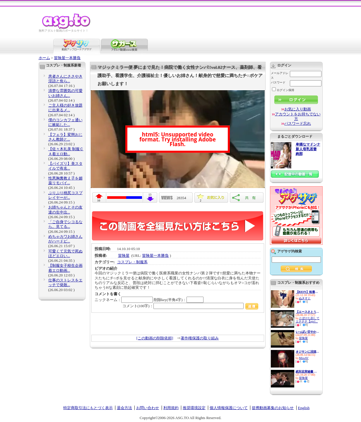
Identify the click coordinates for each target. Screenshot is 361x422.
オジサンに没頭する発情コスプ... (307, 351)
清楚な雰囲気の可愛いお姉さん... (65, 93)
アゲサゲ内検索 (289, 251)
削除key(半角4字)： (178, 300)
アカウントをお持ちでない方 (298, 116)
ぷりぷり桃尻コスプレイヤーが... (65, 195)
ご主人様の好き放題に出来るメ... (65, 107)
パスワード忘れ (297, 123)
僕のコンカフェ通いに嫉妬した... (65, 122)
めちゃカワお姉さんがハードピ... (65, 238)
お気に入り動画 (297, 109)
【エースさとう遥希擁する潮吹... (307, 311)
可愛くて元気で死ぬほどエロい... (65, 253)
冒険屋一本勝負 (67, 58)
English (304, 408)
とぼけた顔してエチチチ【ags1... (308, 320)
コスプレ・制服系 (132, 262)
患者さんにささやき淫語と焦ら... (65, 78)
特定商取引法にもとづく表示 (88, 408)
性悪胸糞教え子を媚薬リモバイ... (65, 180)
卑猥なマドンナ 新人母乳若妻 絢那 (308, 149)
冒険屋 (123, 255)
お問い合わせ (147, 408)
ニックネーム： (124, 300)
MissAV (304, 358)
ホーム (44, 58)
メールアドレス (279, 75)
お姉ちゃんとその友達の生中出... (65, 209)
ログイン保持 (283, 90)
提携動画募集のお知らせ (273, 408)
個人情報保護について (229, 408)
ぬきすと (305, 298)
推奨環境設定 (194, 408)
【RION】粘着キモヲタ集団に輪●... (307, 291)
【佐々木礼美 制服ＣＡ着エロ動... (65, 151)
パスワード (278, 82)
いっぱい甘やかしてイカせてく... (307, 331)
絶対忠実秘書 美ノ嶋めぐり (307, 371)
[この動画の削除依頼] (154, 338)
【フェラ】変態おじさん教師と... (65, 136)
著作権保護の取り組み (200, 338)
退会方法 (124, 408)
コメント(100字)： (190, 306)
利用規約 (171, 408)
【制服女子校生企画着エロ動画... (65, 267)
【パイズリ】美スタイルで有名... (65, 165)
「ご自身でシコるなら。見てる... (65, 224)
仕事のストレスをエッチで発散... (65, 282)
